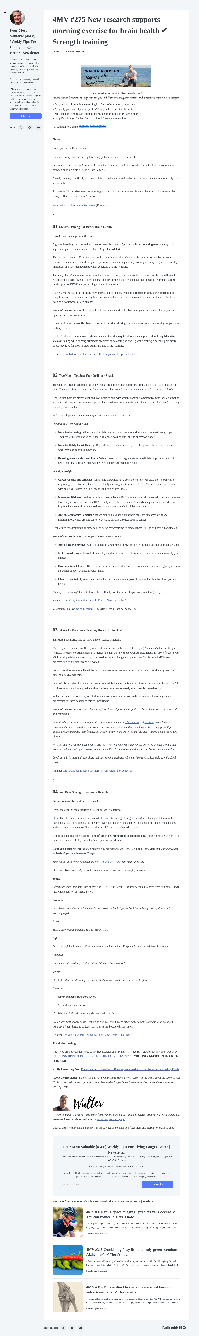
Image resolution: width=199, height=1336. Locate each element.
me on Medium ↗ (86, 608)
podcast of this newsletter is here (77, 205)
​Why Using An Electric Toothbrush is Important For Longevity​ (98, 770)
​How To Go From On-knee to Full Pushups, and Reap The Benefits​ (100, 354)
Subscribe (26, 116)
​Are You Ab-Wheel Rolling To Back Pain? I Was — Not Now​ (97, 1034)
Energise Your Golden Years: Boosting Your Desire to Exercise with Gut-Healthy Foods (130, 1069)
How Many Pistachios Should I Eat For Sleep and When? (95, 600)
